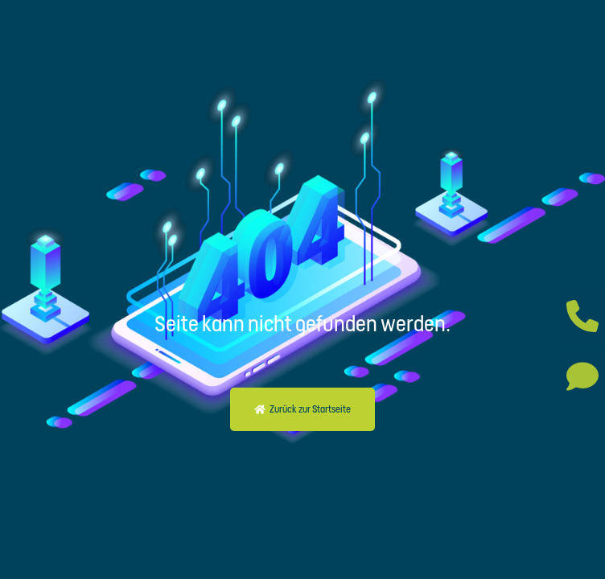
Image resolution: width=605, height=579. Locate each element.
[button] (302, 409)
